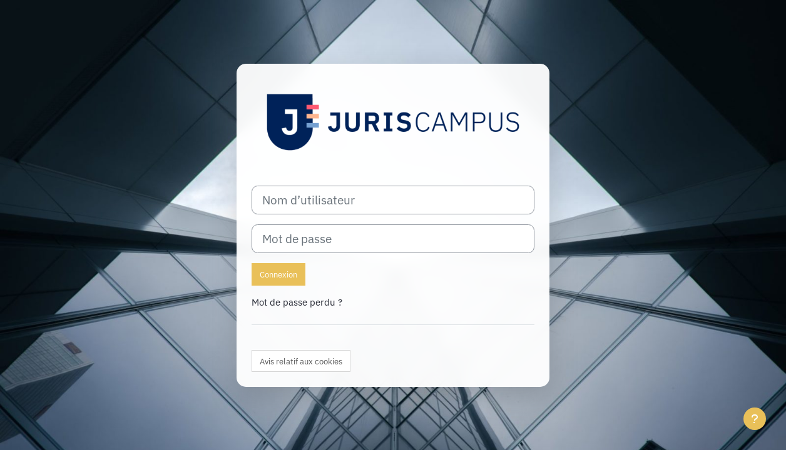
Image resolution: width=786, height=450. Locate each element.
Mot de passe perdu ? (297, 302)
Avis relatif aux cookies (301, 361)
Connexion (278, 274)
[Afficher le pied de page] (754, 419)
